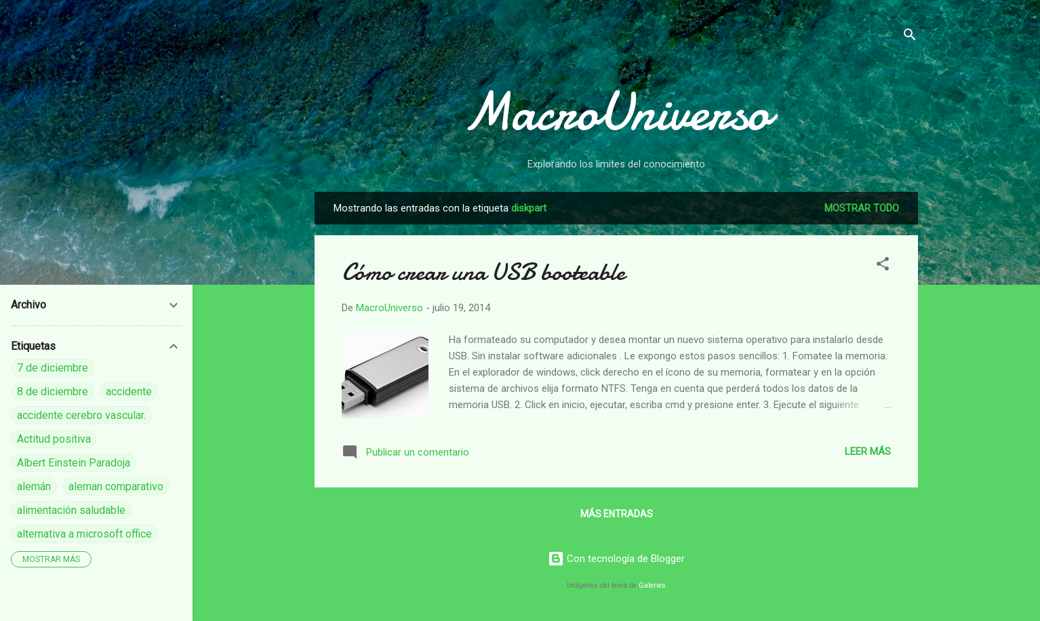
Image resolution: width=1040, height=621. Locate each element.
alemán (34, 486)
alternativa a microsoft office (84, 533)
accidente (129, 391)
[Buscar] (910, 37)
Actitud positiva (54, 439)
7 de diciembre (52, 367)
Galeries (652, 585)
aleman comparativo (115, 486)
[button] (883, 266)
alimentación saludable (71, 510)
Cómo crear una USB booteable (483, 272)
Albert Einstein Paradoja (73, 462)
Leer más (868, 451)
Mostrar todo (861, 208)
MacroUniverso (616, 112)
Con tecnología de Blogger (616, 559)
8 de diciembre (52, 391)
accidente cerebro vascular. (81, 415)
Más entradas (616, 513)
